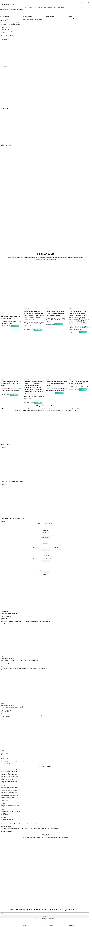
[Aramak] (85, 3)
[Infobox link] (45, 4)
